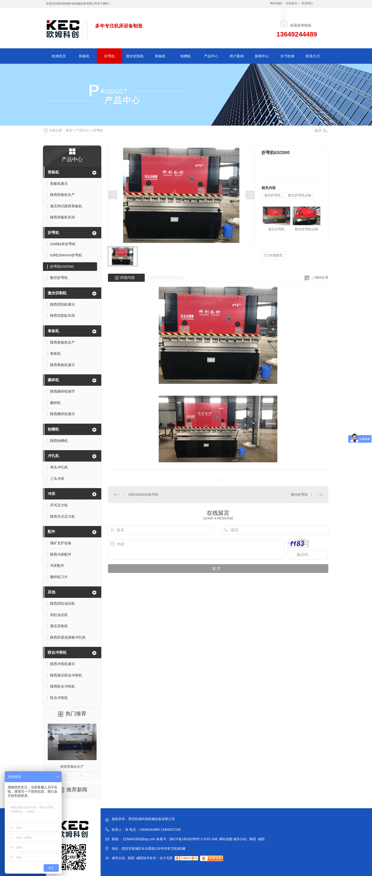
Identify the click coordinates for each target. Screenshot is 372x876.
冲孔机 (53, 456)
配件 (51, 532)
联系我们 (307, 3)
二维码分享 (320, 277)
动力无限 (166, 858)
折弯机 (109, 56)
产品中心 (211, 56)
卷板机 (160, 56)
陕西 (252, 839)
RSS (208, 839)
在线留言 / (292, 3)
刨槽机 (185, 56)
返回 (320, 130)
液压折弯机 (272, 195)
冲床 (51, 494)
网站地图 (225, 839)
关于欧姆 (287, 56)
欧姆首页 (59, 56)
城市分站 (239, 839)
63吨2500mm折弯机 (143, 494)
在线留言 (274, 255)
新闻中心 (262, 56)
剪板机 (84, 56)
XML (215, 839)
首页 (68, 130)
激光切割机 (135, 56)
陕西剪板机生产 (72, 766)
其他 (51, 592)
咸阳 (261, 839)
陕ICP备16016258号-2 (186, 839)
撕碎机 (53, 380)
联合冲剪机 (57, 652)
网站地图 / (276, 3)
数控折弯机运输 (299, 195)
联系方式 (313, 56)
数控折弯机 (299, 494)
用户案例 (236, 56)
